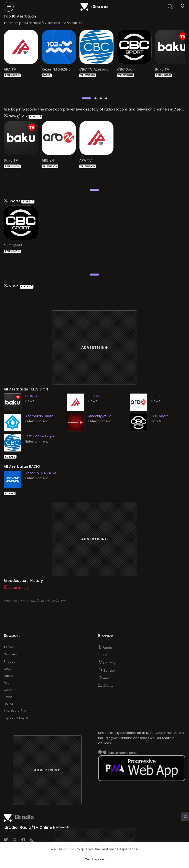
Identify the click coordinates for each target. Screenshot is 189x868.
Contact (10, 681)
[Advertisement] (94, 338)
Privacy (9, 652)
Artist (104, 669)
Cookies (10, 645)
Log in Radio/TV (16, 709)
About (8, 667)
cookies (69, 849)
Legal (8, 660)
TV (102, 646)
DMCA (8, 695)
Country (106, 654)
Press (8, 688)
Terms (9, 638)
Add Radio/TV (15, 702)
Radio (105, 639)
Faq (7, 674)
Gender (106, 662)
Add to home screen (119, 744)
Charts (105, 677)
